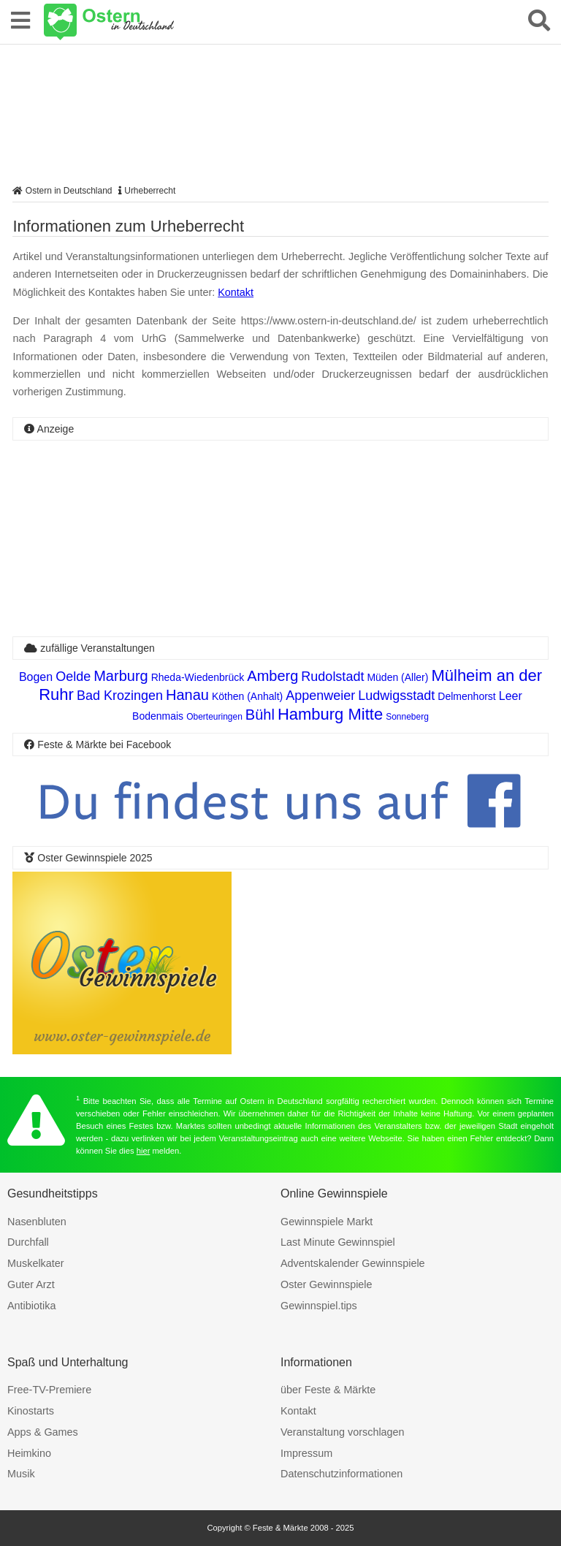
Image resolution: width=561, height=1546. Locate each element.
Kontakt (235, 292)
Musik (21, 1474)
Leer (510, 696)
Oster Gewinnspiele (326, 1284)
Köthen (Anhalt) (247, 696)
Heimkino (29, 1453)
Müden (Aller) (397, 677)
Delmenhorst (466, 696)
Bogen (36, 677)
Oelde (73, 676)
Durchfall (28, 1242)
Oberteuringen (214, 717)
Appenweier (320, 695)
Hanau (187, 695)
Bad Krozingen (120, 695)
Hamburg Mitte (330, 714)
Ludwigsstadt (396, 695)
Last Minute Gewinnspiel (337, 1242)
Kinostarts (30, 1411)
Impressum (306, 1453)
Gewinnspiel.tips (318, 1305)
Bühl (260, 715)
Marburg (121, 676)
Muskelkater (35, 1263)
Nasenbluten (36, 1221)
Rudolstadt (332, 676)
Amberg (272, 676)
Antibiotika (31, 1305)
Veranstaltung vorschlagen (342, 1432)
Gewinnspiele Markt (326, 1221)
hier (143, 1150)
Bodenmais (157, 716)
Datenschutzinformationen (341, 1474)
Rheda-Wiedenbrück (198, 677)
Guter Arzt (31, 1284)
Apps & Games (42, 1432)
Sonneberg (407, 717)
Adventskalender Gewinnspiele (352, 1263)
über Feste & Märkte (327, 1389)
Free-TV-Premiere (49, 1389)
